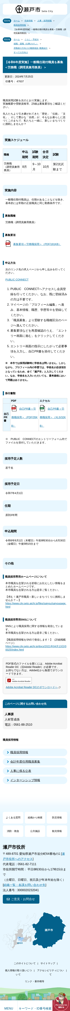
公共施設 (35, 831)
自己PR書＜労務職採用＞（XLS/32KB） (53, 417)
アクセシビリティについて (50, 972)
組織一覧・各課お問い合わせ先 (24, 885)
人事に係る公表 (20, 770)
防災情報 (57, 817)
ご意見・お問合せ (23, 899)
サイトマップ (48, 963)
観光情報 (57, 831)
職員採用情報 (20, 25)
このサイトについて (25, 963)
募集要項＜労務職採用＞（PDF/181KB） (37, 244)
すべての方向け (21, 52)
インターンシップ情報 (25, 780)
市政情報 (28, 21)
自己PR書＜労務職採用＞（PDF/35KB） (24, 417)
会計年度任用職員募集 (25, 761)
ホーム (17, 21)
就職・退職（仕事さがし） (26, 44)
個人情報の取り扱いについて (18, 972)
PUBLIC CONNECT (17, 279)
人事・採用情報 (44, 21)
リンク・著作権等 (34, 981)
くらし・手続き (31, 39)
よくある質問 (13, 817)
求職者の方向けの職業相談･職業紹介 (31, 48)
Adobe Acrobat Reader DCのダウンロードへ (33, 687)
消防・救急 (13, 831)
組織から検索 (35, 817)
